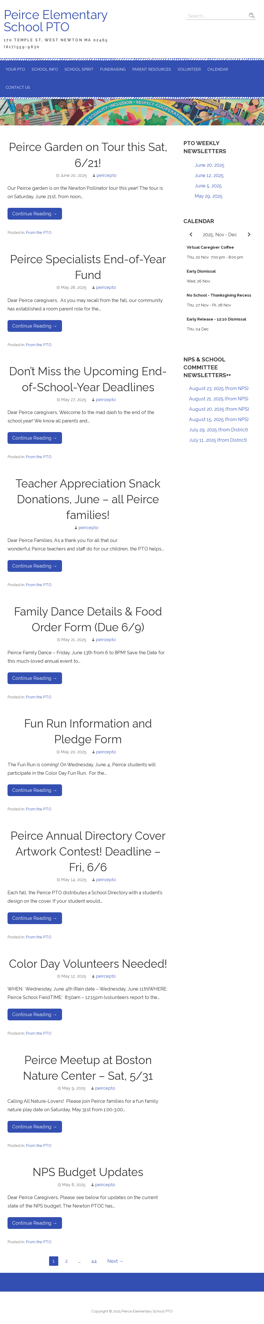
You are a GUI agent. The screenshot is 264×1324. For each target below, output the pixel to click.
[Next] (249, 234)
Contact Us (18, 87)
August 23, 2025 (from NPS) (218, 388)
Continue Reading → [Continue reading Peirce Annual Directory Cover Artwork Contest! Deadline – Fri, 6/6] (34, 918)
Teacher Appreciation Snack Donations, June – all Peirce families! (88, 499)
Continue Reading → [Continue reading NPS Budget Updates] (34, 1223)
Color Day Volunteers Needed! (88, 963)
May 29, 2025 (208, 196)
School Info (45, 69)
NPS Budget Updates (88, 1172)
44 (94, 1261)
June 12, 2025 (209, 175)
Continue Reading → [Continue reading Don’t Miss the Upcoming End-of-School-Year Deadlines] (34, 438)
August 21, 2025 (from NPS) (218, 399)
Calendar (217, 69)
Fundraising (113, 69)
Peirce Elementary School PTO (56, 21)
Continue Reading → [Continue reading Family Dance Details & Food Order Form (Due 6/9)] (34, 678)
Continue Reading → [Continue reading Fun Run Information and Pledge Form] (34, 790)
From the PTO (38, 232)
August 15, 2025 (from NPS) (218, 419)
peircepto (106, 175)
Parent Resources (151, 69)
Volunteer (189, 69)
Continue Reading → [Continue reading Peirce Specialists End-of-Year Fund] (34, 326)
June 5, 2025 (208, 186)
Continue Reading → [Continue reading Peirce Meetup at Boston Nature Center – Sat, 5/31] (34, 1127)
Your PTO (15, 69)
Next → (115, 1261)
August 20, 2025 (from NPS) (219, 409)
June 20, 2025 (209, 165)
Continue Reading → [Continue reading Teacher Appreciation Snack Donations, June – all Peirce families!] (34, 566)
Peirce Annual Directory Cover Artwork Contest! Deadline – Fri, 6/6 (88, 851)
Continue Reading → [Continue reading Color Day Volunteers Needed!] (34, 1014)
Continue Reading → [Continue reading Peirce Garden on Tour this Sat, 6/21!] (34, 214)
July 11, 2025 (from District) (218, 440)
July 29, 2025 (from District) (218, 430)
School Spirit (79, 69)
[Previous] (190, 234)
